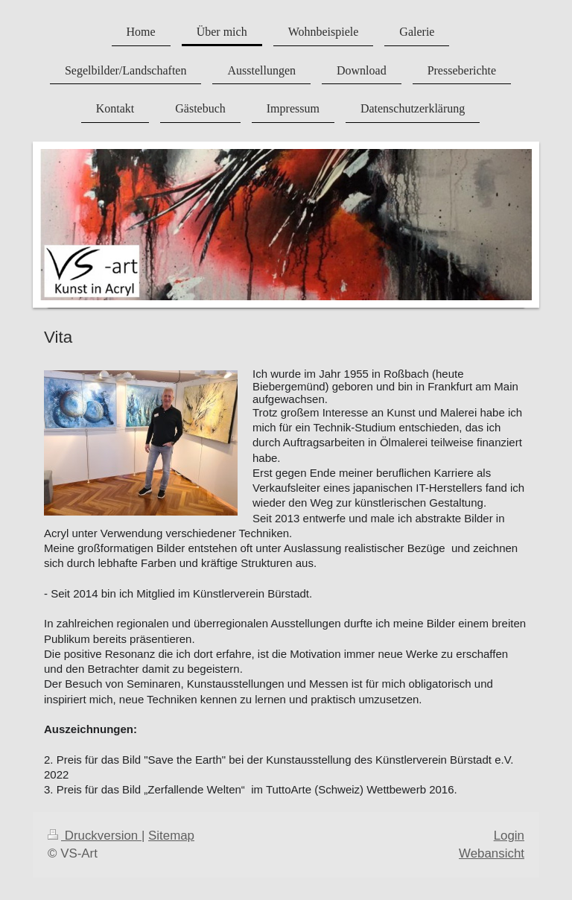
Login (509, 835)
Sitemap (171, 835)
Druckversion (95, 835)
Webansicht (491, 853)
